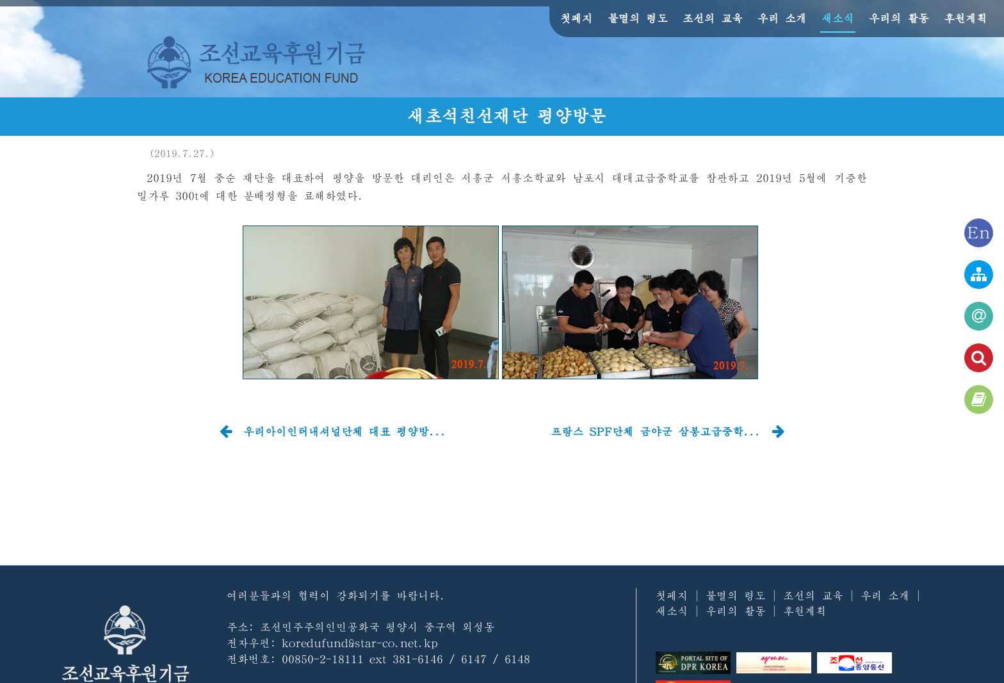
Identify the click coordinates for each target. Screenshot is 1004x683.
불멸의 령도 (638, 18)
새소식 (838, 18)
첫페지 (576, 18)
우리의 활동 (899, 18)
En (979, 233)
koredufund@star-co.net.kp (360, 643)
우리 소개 (782, 18)
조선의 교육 (713, 18)
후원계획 (965, 18)
